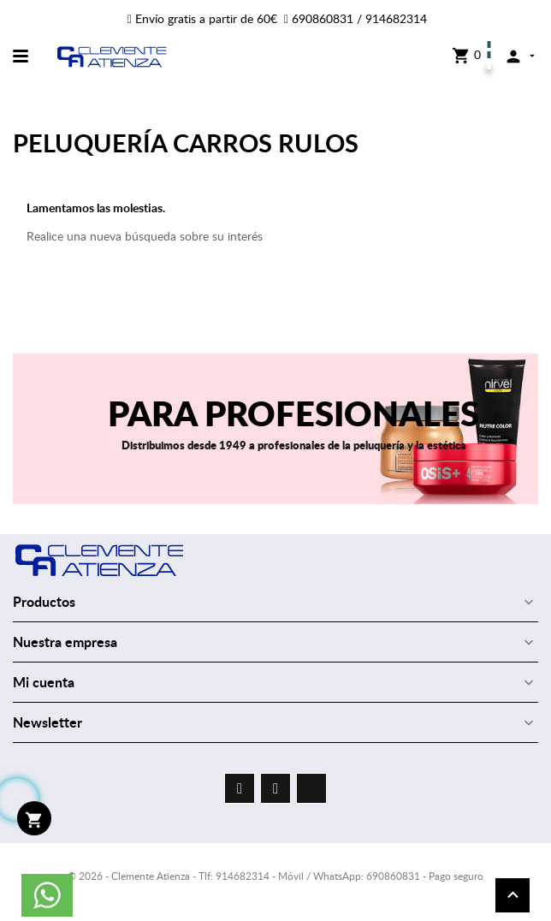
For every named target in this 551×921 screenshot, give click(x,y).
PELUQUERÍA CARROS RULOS (185, 142)
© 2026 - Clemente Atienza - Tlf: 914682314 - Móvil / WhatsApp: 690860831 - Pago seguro (275, 875)
